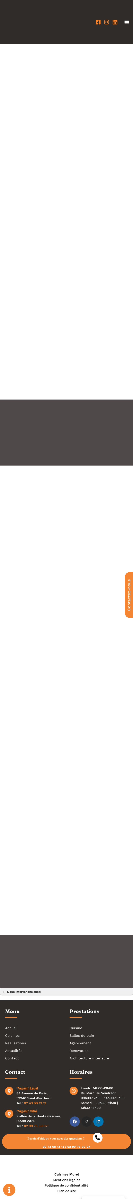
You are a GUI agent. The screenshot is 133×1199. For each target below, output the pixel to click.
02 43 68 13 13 (35, 1103)
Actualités (13, 1051)
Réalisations (15, 1043)
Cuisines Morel (66, 1174)
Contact (12, 1058)
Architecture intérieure (89, 1058)
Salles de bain (82, 1035)
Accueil (11, 1028)
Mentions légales (66, 1180)
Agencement (80, 1043)
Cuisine (76, 1028)
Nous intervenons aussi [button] (21, 992)
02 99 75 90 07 (35, 1126)
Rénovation (79, 1051)
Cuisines (12, 1035)
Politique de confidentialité (66, 1185)
